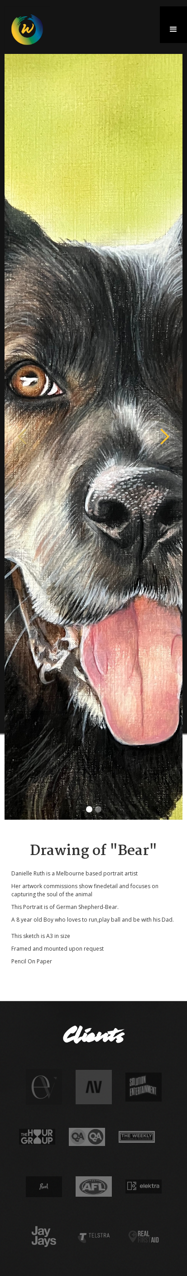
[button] (173, 24)
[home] (25, 29)
